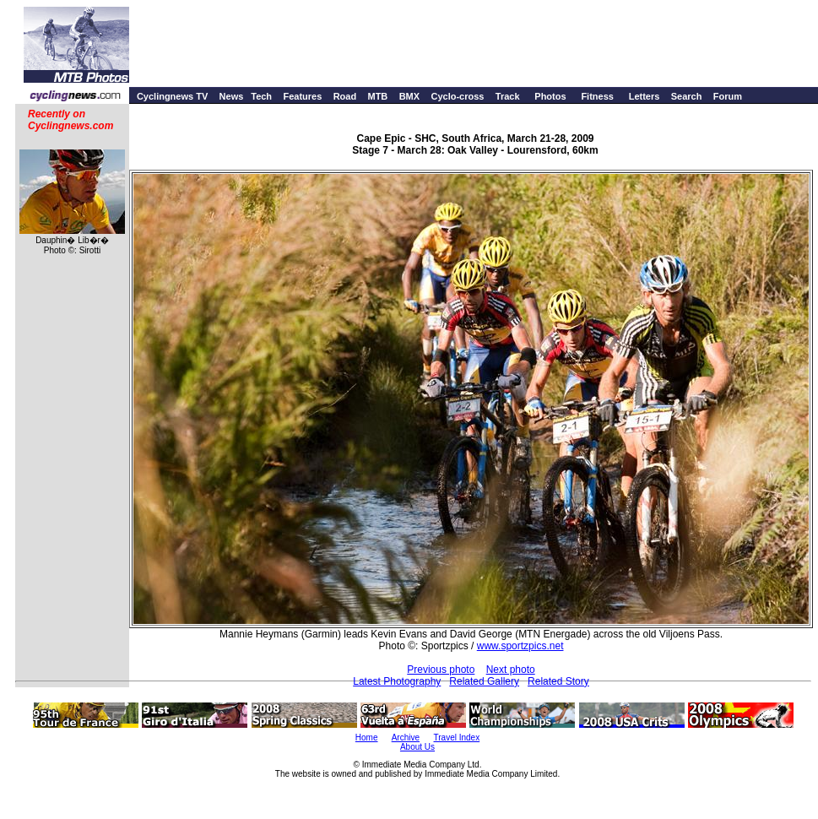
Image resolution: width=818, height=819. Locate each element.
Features (302, 96)
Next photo (510, 669)
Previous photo (440, 669)
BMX (409, 96)
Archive (406, 737)
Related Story (558, 681)
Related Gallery (484, 681)
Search (686, 96)
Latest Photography (397, 681)
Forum (727, 96)
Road (345, 96)
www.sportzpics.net (520, 646)
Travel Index (457, 737)
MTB (377, 96)
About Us (417, 746)
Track (508, 96)
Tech (261, 96)
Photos (550, 96)
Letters (644, 96)
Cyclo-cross (457, 96)
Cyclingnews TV (172, 96)
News (231, 96)
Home (366, 737)
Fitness (597, 96)
